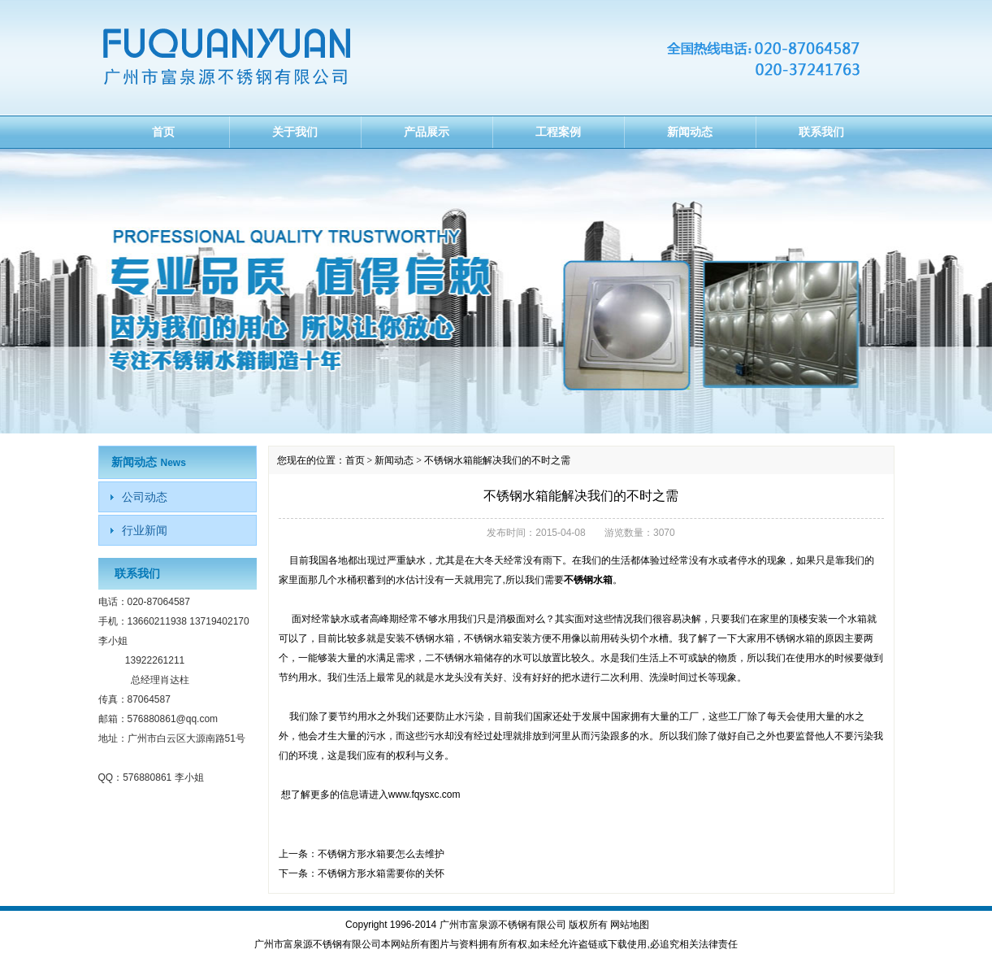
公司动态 (144, 496)
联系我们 (821, 131)
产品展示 (426, 131)
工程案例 (558, 131)
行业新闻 (144, 530)
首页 (163, 131)
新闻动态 (690, 131)
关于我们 (295, 131)
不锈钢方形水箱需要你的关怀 (381, 873)
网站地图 (629, 924)
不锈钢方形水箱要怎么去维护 (381, 854)
